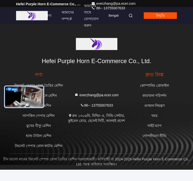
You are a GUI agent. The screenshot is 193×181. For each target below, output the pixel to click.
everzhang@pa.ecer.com (113, 4)
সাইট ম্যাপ (154, 126)
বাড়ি (32, 16)
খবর (154, 116)
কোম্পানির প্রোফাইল (154, 85)
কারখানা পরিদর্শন (154, 96)
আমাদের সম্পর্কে (68, 15)
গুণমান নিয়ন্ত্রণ (154, 106)
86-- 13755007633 (96, 105)
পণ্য (49, 16)
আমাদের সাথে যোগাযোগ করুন (91, 15)
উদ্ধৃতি (160, 16)
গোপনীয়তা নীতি (154, 136)
